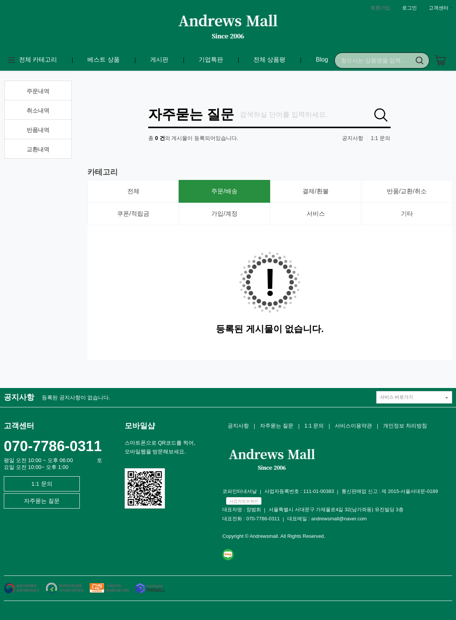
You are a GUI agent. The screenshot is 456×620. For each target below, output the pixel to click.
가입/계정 (224, 213)
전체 (133, 191)
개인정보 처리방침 (405, 426)
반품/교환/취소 (407, 191)
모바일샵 (140, 425)
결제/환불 (315, 191)
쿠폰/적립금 (133, 213)
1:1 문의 (380, 138)
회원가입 (380, 8)
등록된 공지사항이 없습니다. (76, 397)
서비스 (316, 213)
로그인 (409, 8)
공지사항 (352, 138)
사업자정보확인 (243, 501)
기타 (407, 213)
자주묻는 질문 (191, 114)
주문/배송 (224, 191)
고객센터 (438, 8)
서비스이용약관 (353, 426)
